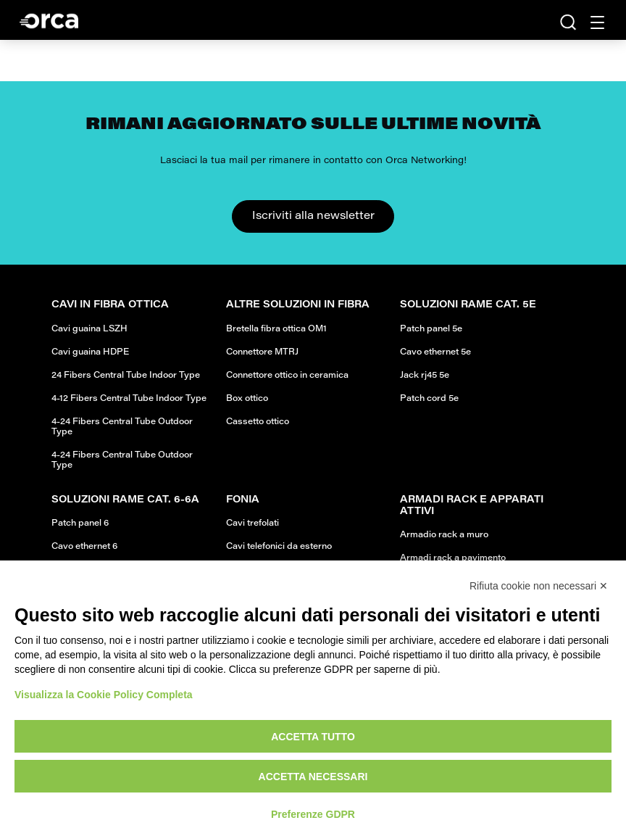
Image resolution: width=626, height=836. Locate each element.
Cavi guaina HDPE (90, 352)
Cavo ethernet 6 (84, 546)
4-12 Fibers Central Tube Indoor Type (128, 398)
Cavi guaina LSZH (89, 329)
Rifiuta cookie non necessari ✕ (539, 586)
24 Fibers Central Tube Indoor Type (125, 375)
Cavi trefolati (252, 523)
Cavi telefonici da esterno (279, 546)
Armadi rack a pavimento (453, 558)
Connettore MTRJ (262, 352)
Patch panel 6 (80, 523)
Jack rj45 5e (424, 375)
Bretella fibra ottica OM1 (276, 329)
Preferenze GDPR (313, 814)
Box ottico (247, 398)
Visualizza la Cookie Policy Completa (103, 694)
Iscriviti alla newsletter (313, 216)
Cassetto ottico (257, 422)
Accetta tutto (313, 736)
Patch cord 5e (429, 398)
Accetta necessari (313, 776)
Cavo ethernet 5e (435, 352)
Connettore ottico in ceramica (287, 375)
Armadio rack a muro (444, 535)
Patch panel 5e (431, 329)
